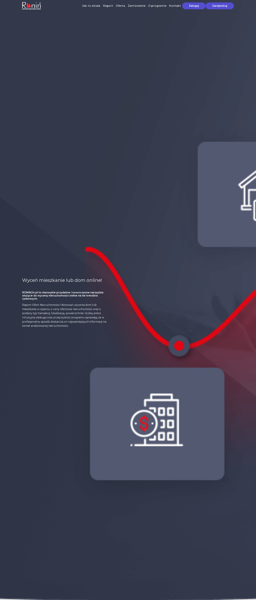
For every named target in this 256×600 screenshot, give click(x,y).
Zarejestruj (219, 5)
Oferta (120, 5)
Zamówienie (137, 5)
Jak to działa (91, 5)
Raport (108, 5)
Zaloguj (194, 5)
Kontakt (175, 5)
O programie (157, 5)
